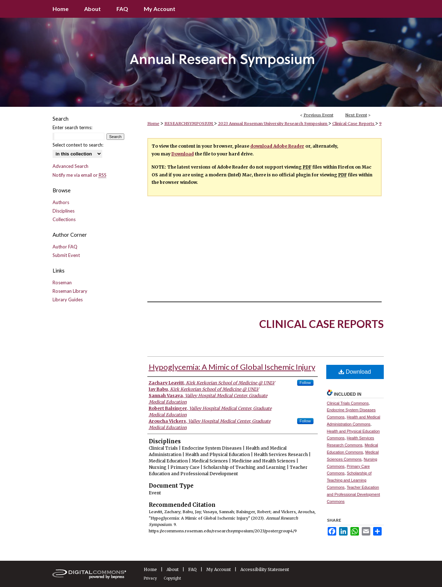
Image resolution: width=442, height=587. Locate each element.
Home (153, 123)
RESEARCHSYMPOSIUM (189, 123)
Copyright (172, 578)
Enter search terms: (72, 127)
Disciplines (64, 211)
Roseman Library (70, 291)
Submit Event (66, 255)
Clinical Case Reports (353, 123)
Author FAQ (65, 246)
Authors (61, 202)
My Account (218, 569)
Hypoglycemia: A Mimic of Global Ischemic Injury (232, 367)
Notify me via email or (80, 175)
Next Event (356, 115)
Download (182, 154)
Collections (64, 219)
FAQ (192, 569)
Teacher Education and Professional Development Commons (353, 494)
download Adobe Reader (277, 146)
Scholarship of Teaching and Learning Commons (349, 480)
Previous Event (318, 115)
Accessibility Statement (264, 569)
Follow (305, 382)
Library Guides (68, 299)
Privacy (150, 578)
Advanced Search (70, 166)
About (173, 569)
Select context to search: (78, 145)
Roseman (62, 282)
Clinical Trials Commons (348, 403)
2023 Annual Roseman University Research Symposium (273, 123)
